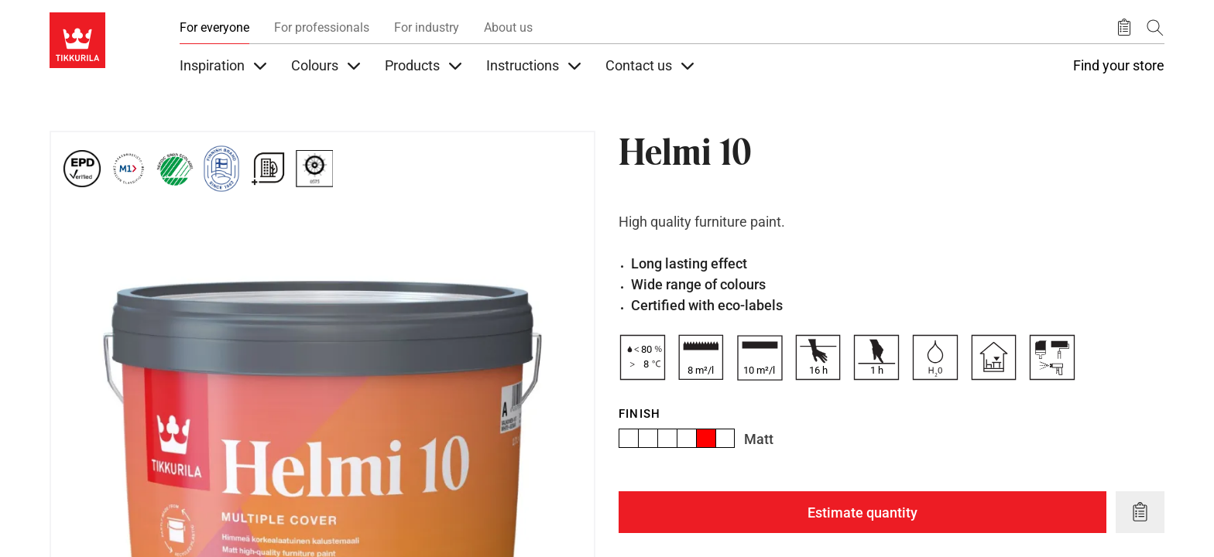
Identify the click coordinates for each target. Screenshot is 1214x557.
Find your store (1118, 65)
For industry (426, 27)
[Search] (1155, 27)
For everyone (214, 27)
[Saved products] (1124, 28)
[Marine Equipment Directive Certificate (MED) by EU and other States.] (314, 168)
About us (508, 27)
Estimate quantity (862, 512)
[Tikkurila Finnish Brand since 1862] (221, 169)
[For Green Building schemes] (267, 168)
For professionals (321, 27)
